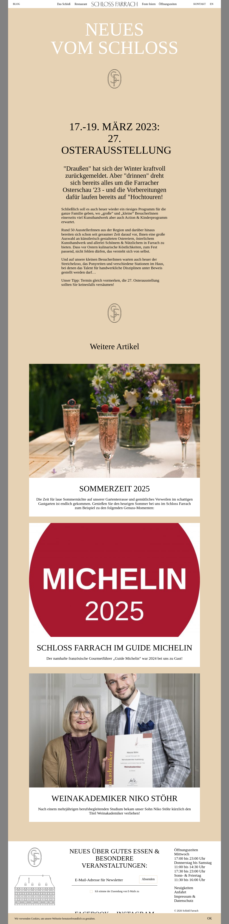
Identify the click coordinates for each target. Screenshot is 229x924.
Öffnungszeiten (168, 4)
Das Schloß (64, 4)
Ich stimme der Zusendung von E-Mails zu (117, 891)
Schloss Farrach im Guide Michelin (114, 647)
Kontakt (199, 4)
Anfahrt (180, 892)
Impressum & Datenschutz (184, 898)
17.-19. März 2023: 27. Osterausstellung (116, 138)
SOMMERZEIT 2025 (114, 488)
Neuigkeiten (183, 888)
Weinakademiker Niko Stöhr (114, 798)
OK (209, 918)
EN (211, 4)
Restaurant (81, 4)
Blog (16, 4)
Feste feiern (149, 4)
